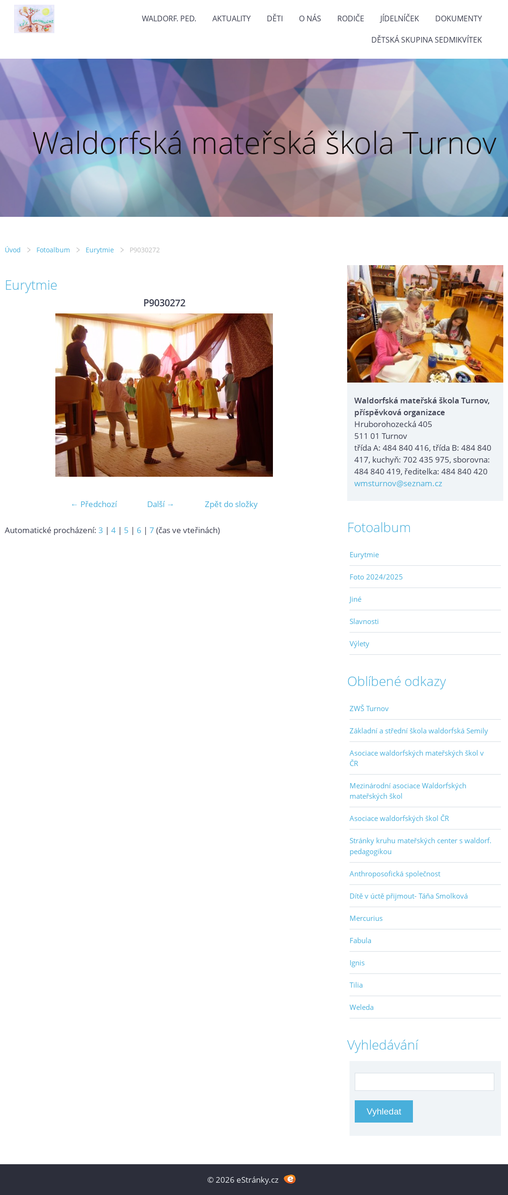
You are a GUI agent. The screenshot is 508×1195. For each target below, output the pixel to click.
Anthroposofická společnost (395, 873)
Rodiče (350, 18)
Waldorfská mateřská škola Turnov (264, 142)
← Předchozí (93, 504)
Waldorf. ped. (169, 18)
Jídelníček (399, 18)
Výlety (359, 643)
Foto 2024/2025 (376, 576)
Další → (161, 504)
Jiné (355, 599)
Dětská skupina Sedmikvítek (426, 40)
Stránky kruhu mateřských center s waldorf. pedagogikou (420, 846)
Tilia (356, 985)
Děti (275, 18)
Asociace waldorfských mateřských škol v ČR (417, 758)
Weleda (362, 1007)
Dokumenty (458, 18)
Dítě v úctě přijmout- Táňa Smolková (409, 896)
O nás (310, 18)
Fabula (360, 940)
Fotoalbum (53, 249)
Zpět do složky (231, 504)
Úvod (13, 249)
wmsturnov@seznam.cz (398, 483)
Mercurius (366, 918)
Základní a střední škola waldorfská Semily (419, 730)
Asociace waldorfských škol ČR (399, 818)
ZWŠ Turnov (369, 708)
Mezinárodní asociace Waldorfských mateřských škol (408, 791)
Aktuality (231, 18)
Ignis (357, 962)
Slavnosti (364, 621)
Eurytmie (100, 249)
